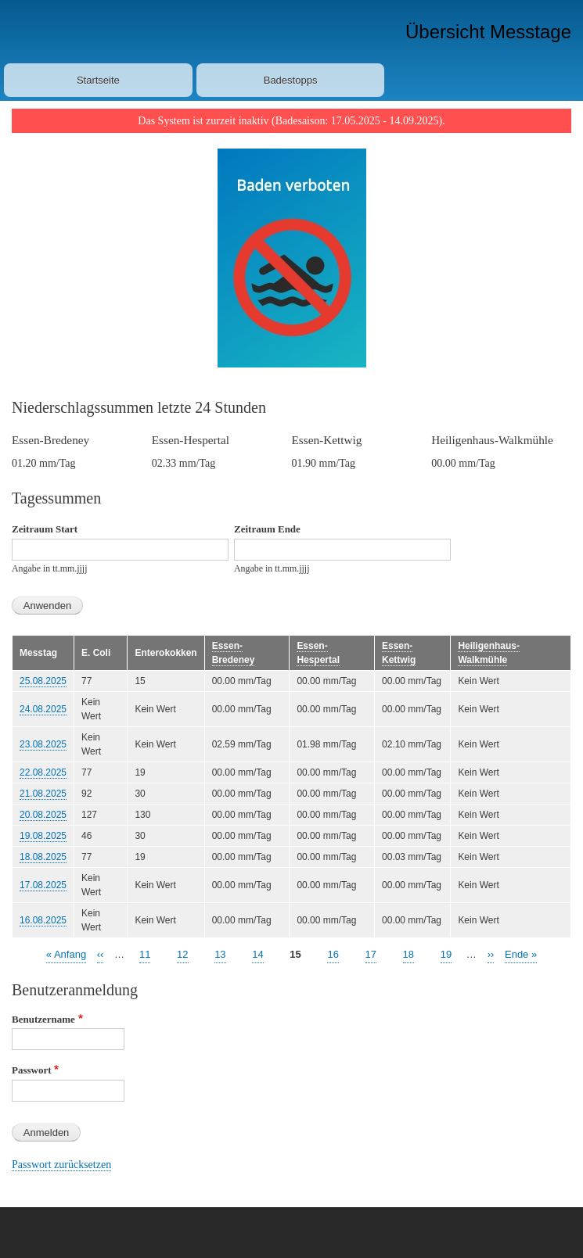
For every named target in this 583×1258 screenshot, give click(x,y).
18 (408, 953)
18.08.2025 (43, 856)
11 (144, 953)
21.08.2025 (43, 793)
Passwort (32, 1070)
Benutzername (43, 1019)
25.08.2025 (43, 681)
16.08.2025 (43, 920)
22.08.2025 (43, 772)
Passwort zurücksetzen (61, 1164)
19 (446, 953)
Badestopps (291, 80)
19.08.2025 (43, 835)
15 (295, 954)
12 (182, 953)
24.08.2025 (43, 709)
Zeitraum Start (44, 529)
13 (219, 953)
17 (370, 953)
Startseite (98, 80)
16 (332, 953)
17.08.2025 (43, 885)
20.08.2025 (43, 814)
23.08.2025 (43, 744)
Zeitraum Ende (267, 529)
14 (257, 953)
